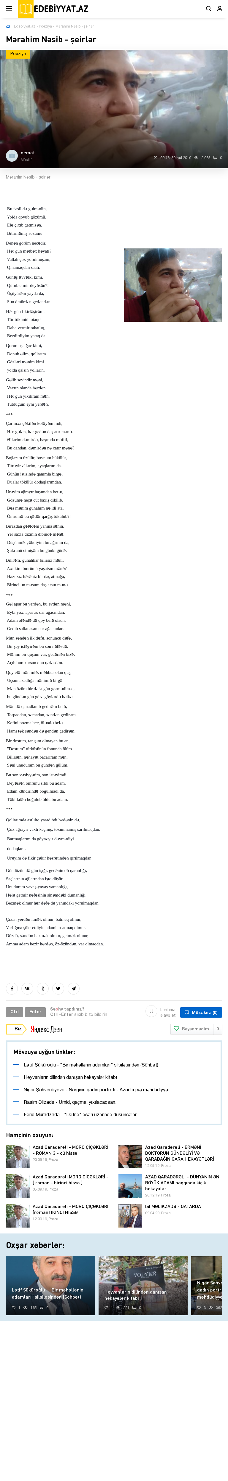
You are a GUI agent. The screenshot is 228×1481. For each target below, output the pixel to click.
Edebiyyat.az (24, 26)
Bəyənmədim (196, 1029)
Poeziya (45, 26)
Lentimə (160, 1012)
